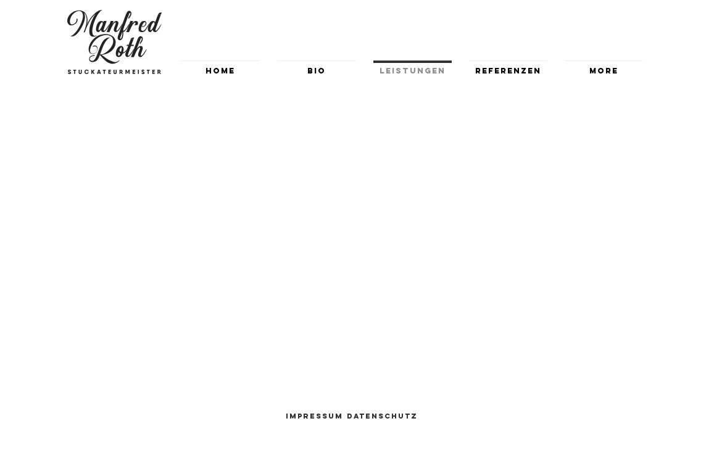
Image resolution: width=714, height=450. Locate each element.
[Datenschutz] (382, 416)
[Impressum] (315, 416)
